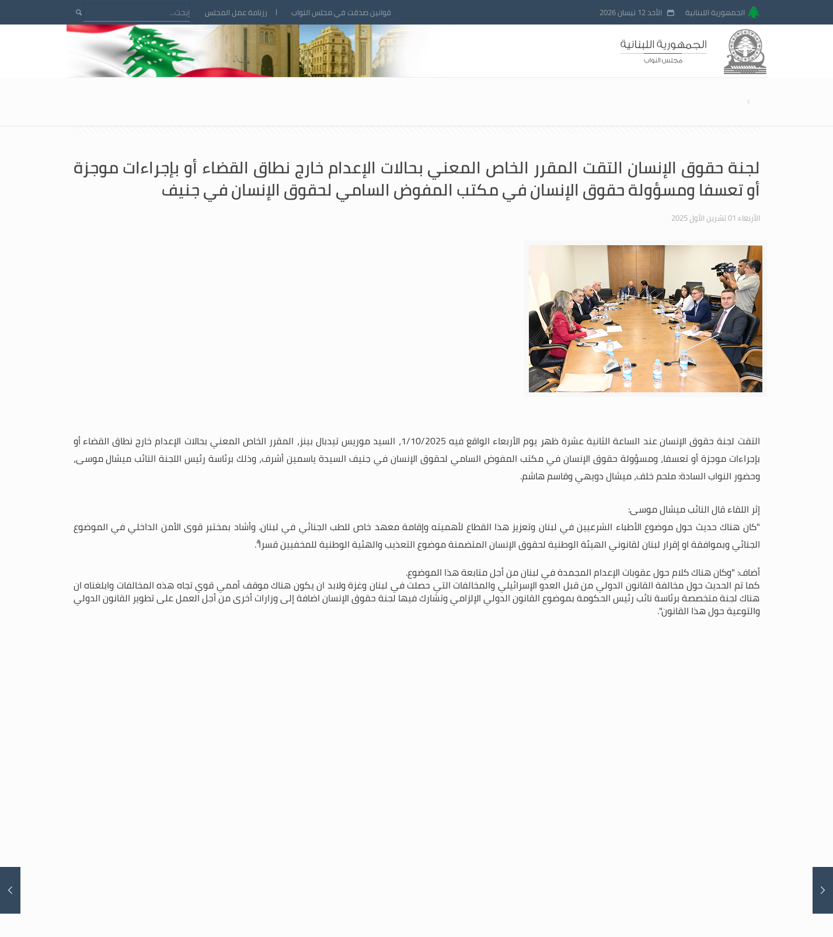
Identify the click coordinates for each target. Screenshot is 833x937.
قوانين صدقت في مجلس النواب (341, 12)
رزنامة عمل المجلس (236, 12)
